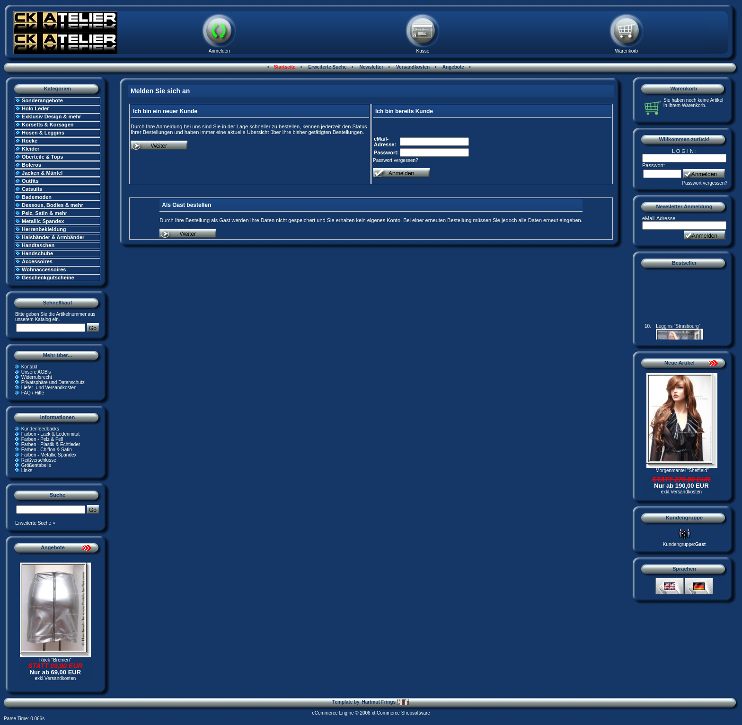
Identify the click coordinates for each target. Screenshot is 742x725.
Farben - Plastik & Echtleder (50, 444)
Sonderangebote (42, 100)
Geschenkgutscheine (48, 277)
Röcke (29, 140)
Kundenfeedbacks (40, 428)
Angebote (452, 67)
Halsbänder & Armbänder (53, 237)
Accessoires (37, 261)
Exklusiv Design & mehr (51, 116)
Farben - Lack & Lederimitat (50, 434)
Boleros (31, 165)
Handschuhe (37, 253)
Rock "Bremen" (55, 659)
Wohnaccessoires (44, 269)
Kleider (30, 149)
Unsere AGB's (36, 372)
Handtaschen (38, 245)
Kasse (423, 51)
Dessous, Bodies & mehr (52, 205)
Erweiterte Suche (327, 67)
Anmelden (219, 51)
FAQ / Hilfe (32, 392)
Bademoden (37, 197)
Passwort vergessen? (395, 160)
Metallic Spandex (43, 221)
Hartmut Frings (385, 702)
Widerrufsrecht (36, 377)
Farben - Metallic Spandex (49, 454)
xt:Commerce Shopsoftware (400, 713)
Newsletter (370, 67)
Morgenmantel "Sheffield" (682, 470)
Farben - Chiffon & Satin (46, 449)
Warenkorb (626, 51)
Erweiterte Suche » (35, 523)
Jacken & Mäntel (42, 173)
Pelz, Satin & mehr (44, 213)
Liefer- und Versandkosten (49, 387)
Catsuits (32, 189)
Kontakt (29, 366)
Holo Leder (35, 108)
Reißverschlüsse (38, 460)
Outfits (30, 181)
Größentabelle (36, 465)
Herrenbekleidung (44, 229)
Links (26, 470)
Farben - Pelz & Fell (42, 439)
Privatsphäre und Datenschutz (53, 382)
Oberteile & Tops (42, 157)
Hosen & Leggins (43, 132)
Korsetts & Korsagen (47, 124)
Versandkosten (412, 67)
